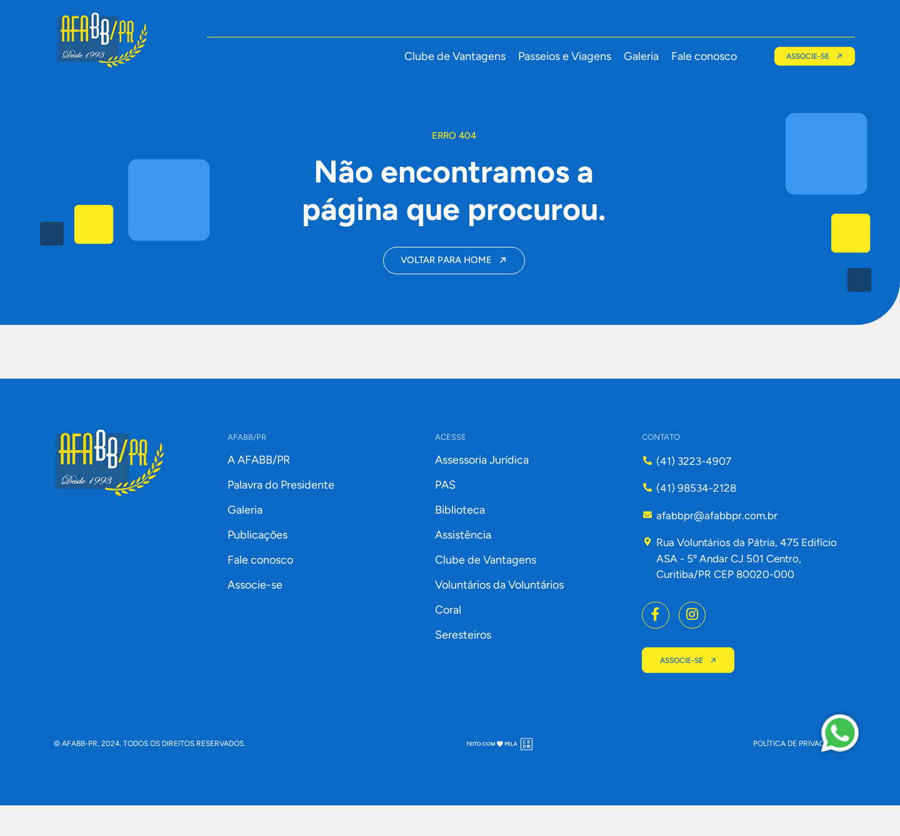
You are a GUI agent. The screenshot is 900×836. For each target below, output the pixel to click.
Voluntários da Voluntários (499, 613)
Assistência (463, 563)
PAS (445, 513)
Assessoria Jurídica (482, 488)
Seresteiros (463, 663)
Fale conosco (701, 56)
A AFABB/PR (259, 488)
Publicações (258, 563)
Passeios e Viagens (562, 56)
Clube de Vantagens (452, 56)
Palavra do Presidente (281, 513)
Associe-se (255, 613)
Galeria (638, 56)
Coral (448, 638)
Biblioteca (460, 538)
